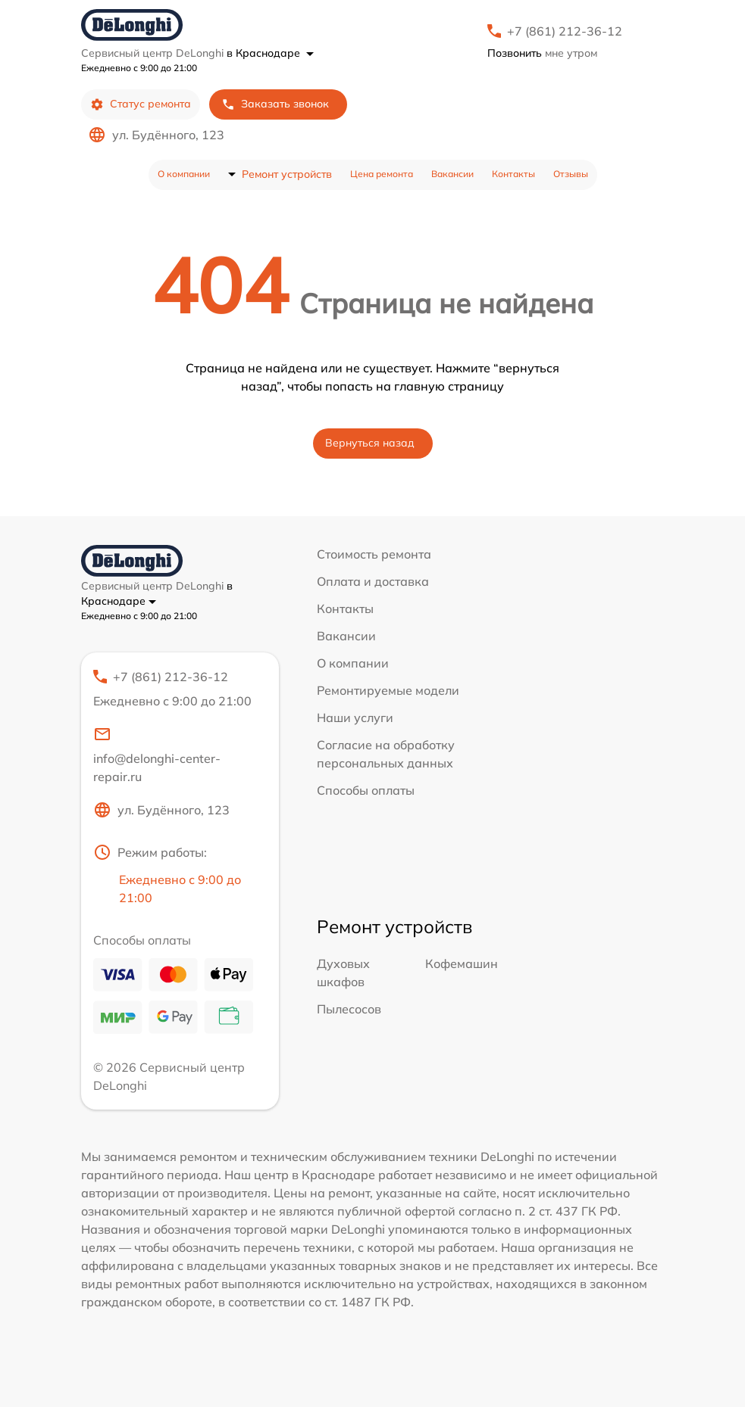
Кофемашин (461, 963)
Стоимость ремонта (374, 554)
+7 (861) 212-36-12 (564, 31)
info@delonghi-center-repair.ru (157, 754)
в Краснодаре (270, 53)
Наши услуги (355, 717)
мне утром (542, 53)
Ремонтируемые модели (388, 690)
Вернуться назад (370, 443)
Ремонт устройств (287, 174)
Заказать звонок (275, 104)
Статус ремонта (140, 104)
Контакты (513, 173)
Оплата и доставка (373, 581)
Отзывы (570, 173)
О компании (184, 173)
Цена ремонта (381, 173)
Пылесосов (349, 1008)
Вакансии (452, 173)
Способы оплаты (366, 790)
